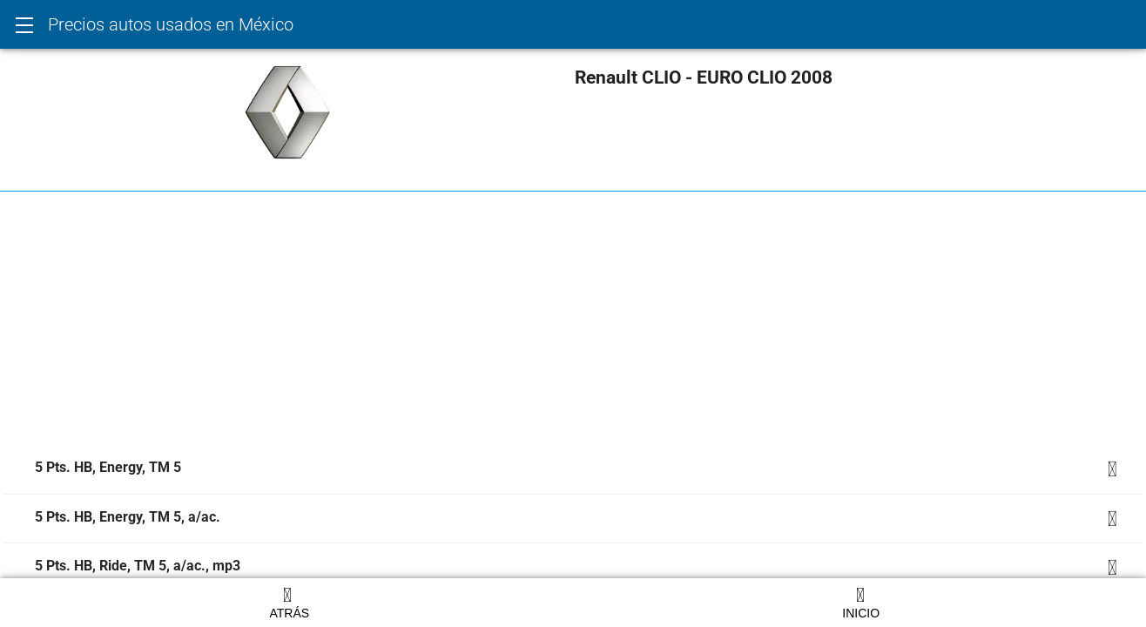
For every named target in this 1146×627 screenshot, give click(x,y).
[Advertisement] (525, 323)
